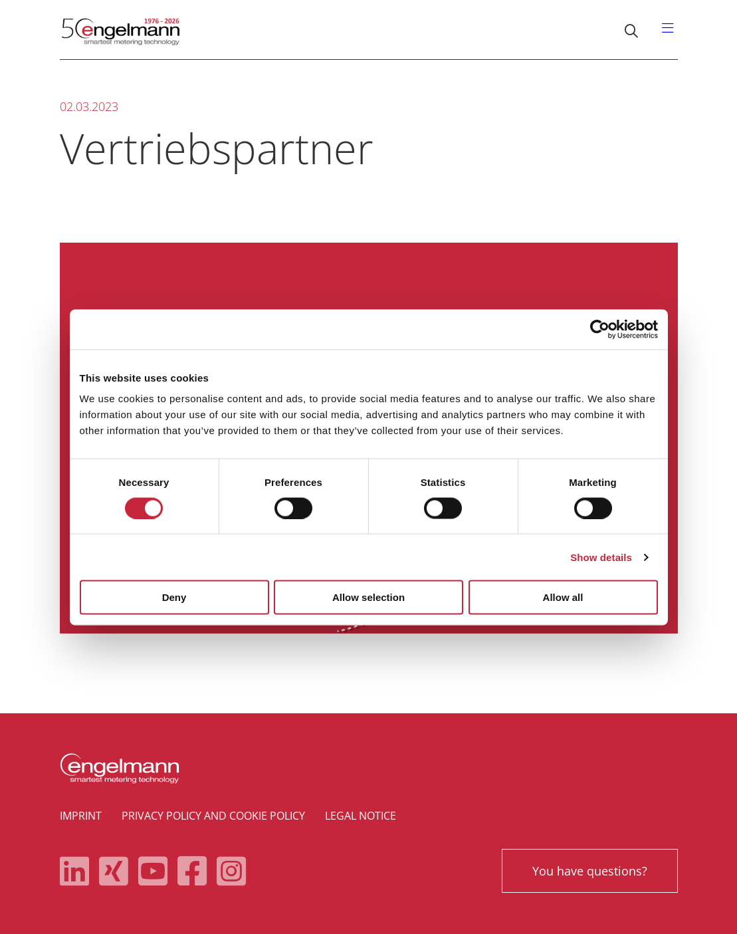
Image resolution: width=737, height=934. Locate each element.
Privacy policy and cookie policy (213, 815)
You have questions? (589, 871)
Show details (601, 556)
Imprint (81, 815)
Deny (174, 597)
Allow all (563, 597)
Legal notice (360, 815)
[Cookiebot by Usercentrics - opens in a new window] (600, 329)
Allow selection (368, 597)
